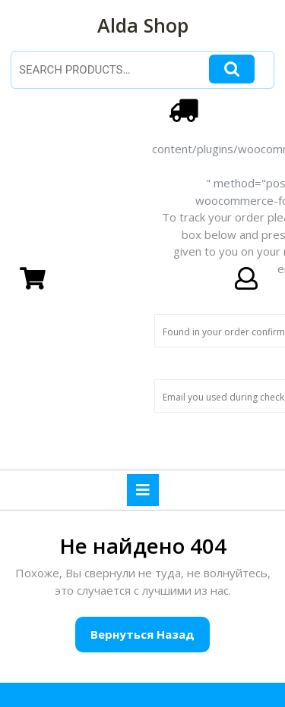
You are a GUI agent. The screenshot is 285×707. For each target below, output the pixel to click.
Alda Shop (142, 25)
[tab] (143, 490)
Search (232, 69)
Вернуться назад (150, 638)
